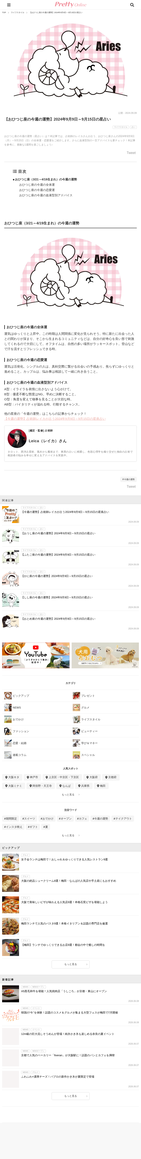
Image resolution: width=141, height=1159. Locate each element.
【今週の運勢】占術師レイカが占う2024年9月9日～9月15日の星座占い (55, 418)
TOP (4, 13)
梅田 (102, 785)
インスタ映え (14, 826)
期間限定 (11, 818)
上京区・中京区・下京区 (64, 777)
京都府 (112, 777)
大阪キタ (13, 777)
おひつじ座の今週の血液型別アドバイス (46, 195)
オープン (66, 818)
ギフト (34, 826)
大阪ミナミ (15, 785)
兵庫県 (85, 785)
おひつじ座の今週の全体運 (37, 184)
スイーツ (29, 818)
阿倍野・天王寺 (42, 785)
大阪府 (93, 777)
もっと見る (68, 794)
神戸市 (34, 777)
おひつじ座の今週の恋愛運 (37, 190)
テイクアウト (123, 818)
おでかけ (47, 818)
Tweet (131, 153)
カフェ (83, 818)
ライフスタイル (17, 13)
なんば (66, 785)
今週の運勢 (129, 479)
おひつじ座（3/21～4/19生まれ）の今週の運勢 (46, 179)
